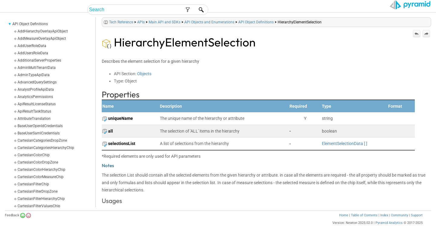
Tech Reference (121, 22)
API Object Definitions (30, 24)
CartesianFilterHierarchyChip (41, 199)
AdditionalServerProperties (39, 60)
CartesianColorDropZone (38, 162)
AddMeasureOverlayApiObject (42, 38)
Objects (144, 73)
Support (417, 215)
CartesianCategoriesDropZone (42, 140)
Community (399, 215)
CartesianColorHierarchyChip (41, 169)
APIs (141, 22)
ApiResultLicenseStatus (37, 104)
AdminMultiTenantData (37, 68)
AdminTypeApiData (34, 75)
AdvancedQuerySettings (37, 82)
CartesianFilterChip (33, 184)
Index (384, 215)
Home (343, 215)
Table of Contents (364, 215)
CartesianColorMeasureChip (41, 177)
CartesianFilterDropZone (38, 191)
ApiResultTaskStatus (34, 111)
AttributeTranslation (34, 119)
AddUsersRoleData (33, 53)
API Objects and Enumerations (209, 22)
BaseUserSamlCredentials (39, 133)
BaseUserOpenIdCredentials (40, 126)
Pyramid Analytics (389, 223)
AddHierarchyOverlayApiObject (43, 31)
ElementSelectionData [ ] (344, 143)
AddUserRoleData (32, 46)
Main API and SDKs (164, 22)
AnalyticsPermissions (35, 97)
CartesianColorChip (34, 155)
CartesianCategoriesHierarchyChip (46, 148)
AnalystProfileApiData (36, 89)
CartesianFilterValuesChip (39, 206)
